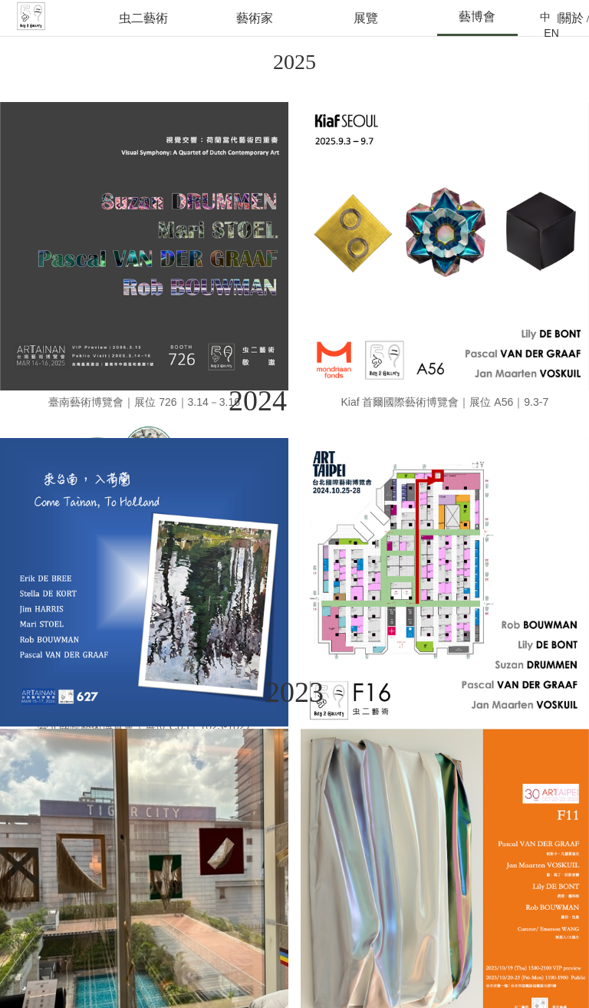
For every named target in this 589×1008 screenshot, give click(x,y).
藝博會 (477, 16)
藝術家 (254, 18)
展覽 (366, 18)
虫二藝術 (143, 18)
